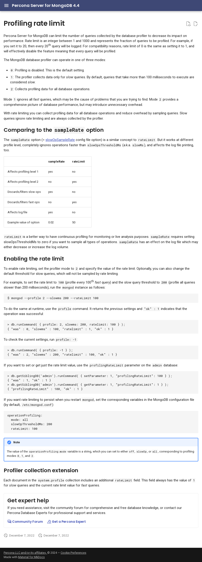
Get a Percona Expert (66, 522)
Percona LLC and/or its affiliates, (25, 552)
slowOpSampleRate (60, 140)
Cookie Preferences (73, 552)
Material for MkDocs (31, 557)
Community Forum (25, 522)
